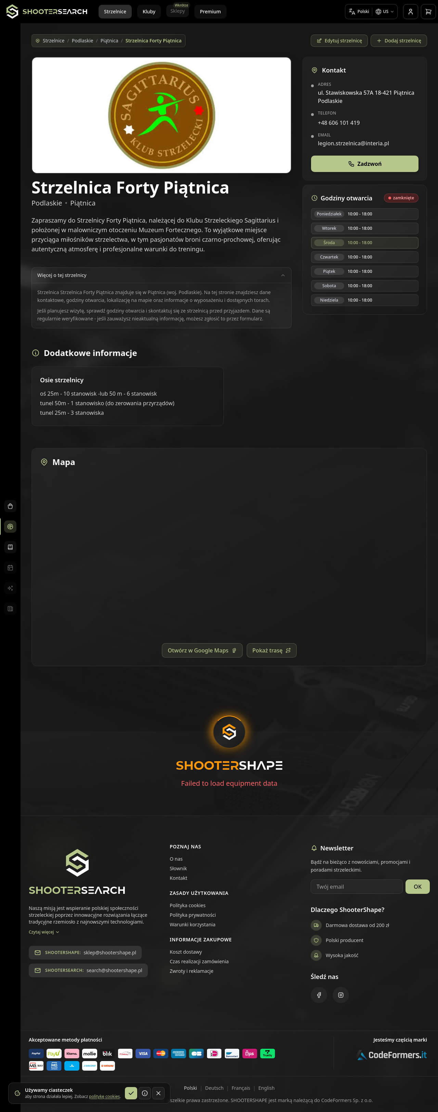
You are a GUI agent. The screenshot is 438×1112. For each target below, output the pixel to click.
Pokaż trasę (272, 650)
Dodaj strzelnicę (398, 40)
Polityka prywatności (193, 915)
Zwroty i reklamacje (192, 971)
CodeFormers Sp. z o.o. (347, 1100)
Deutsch (214, 1088)
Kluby (149, 11)
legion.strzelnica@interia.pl (353, 143)
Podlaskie (82, 40)
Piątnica (109, 40)
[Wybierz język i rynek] (371, 11)
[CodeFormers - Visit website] (390, 1058)
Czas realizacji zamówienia (199, 961)
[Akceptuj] (131, 1093)
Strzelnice (115, 11)
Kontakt (178, 878)
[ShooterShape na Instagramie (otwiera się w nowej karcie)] (341, 995)
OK (418, 886)
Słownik (178, 868)
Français (241, 1088)
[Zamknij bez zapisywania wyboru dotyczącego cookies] (158, 1093)
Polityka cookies (188, 905)
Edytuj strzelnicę (339, 40)
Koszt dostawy (186, 952)
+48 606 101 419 (339, 123)
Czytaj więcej (44, 932)
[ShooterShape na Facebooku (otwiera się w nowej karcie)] (319, 995)
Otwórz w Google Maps (202, 650)
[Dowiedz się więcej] (145, 1093)
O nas (176, 859)
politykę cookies (104, 1096)
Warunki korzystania (193, 924)
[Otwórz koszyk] (428, 11)
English (266, 1088)
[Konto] (410, 11)
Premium (210, 11)
